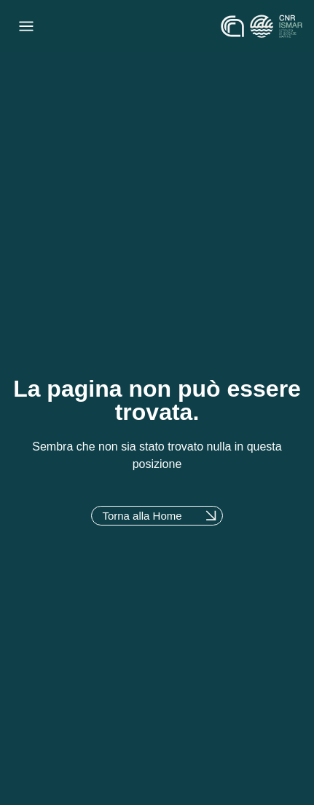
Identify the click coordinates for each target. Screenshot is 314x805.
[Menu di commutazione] (26, 26)
